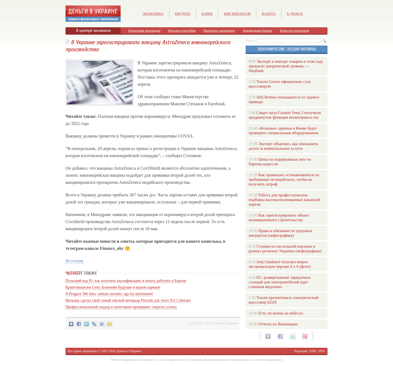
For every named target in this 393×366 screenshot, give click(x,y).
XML (313, 351)
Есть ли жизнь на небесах (280, 313)
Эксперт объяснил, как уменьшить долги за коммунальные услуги (283, 146)
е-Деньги (295, 14)
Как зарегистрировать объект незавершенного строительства (279, 217)
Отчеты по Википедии (277, 324)
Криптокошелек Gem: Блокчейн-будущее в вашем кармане (113, 287)
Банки (207, 14)
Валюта (269, 14)
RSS (322, 351)
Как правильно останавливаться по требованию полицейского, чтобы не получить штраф (284, 179)
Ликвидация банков (257, 30)
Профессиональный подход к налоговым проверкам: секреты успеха (121, 307)
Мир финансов (237, 14)
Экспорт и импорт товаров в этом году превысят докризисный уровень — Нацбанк (286, 66)
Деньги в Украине (128, 351)
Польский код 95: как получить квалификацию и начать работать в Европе (126, 281)
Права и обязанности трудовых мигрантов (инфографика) (280, 233)
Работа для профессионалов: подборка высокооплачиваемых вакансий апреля (284, 199)
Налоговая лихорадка (144, 30)
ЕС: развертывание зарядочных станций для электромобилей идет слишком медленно (280, 282)
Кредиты (182, 14)
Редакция (300, 351)
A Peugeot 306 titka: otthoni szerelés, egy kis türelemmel (109, 294)
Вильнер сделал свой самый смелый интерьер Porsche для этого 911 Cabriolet (128, 300)
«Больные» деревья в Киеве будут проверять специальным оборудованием (283, 130)
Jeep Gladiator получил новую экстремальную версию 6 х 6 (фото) (280, 264)
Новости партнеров (294, 30)
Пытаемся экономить (219, 30)
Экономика (153, 14)
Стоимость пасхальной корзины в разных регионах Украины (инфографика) (285, 248)
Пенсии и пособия (181, 30)
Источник (75, 261)
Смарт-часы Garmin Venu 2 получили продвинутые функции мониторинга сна (285, 114)
